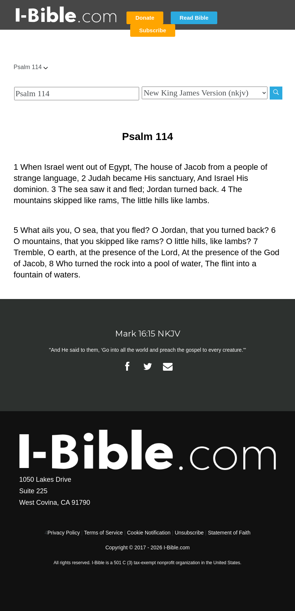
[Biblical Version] (204, 93)
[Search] (276, 93)
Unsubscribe (189, 533)
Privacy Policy (64, 533)
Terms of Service (103, 533)
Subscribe (152, 30)
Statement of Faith (229, 533)
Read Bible (194, 17)
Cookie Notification (148, 533)
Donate (144, 17)
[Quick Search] (76, 93)
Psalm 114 (31, 67)
